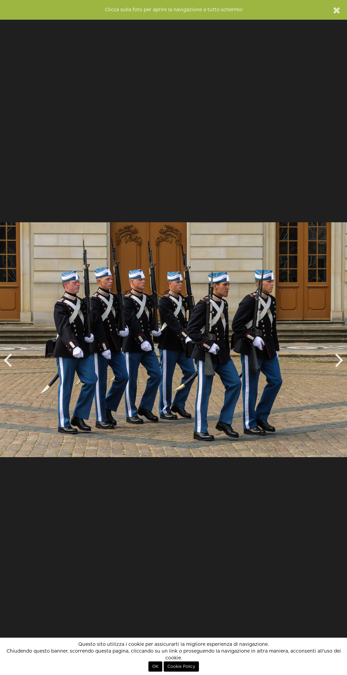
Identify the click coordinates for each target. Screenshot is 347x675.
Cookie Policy (181, 666)
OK (155, 666)
